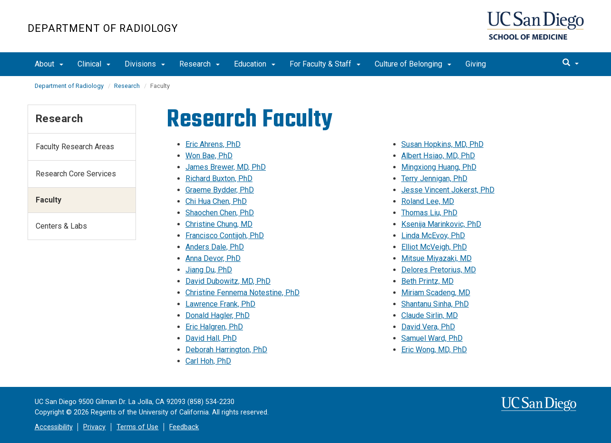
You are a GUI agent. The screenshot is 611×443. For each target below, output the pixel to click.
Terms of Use (137, 427)
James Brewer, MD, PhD (225, 167)
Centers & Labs (61, 226)
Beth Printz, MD (427, 281)
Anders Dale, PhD (214, 246)
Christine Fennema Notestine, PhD (242, 292)
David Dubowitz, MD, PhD (228, 281)
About (49, 63)
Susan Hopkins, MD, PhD (442, 144)
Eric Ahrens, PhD (213, 144)
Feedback (184, 427)
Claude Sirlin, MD (429, 315)
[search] (570, 63)
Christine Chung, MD (218, 224)
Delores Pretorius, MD (438, 269)
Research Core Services (76, 173)
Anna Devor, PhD (213, 258)
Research (199, 63)
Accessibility (54, 427)
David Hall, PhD (211, 338)
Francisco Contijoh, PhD (224, 235)
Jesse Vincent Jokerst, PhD (448, 189)
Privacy (94, 427)
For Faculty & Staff (325, 63)
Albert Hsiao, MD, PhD (438, 155)
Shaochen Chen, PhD (219, 212)
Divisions (145, 63)
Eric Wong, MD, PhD (434, 349)
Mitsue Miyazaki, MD (436, 258)
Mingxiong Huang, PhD (438, 167)
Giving (476, 63)
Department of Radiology (103, 28)
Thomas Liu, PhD (429, 212)
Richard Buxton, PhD (218, 178)
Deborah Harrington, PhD (226, 349)
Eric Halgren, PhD (214, 326)
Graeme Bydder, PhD (219, 189)
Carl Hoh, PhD (208, 361)
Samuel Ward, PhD (432, 338)
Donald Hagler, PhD (217, 315)
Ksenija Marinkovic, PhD (441, 224)
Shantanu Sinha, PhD (435, 303)
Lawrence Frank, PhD (220, 303)
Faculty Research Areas (75, 146)
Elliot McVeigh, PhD (434, 246)
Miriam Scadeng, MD (435, 292)
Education (254, 63)
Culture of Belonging (413, 63)
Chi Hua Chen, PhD (216, 201)
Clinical (94, 63)
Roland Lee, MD (427, 201)
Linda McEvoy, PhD (433, 235)
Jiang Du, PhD (208, 269)
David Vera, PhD (428, 326)
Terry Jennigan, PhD (434, 178)
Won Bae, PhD (209, 155)
